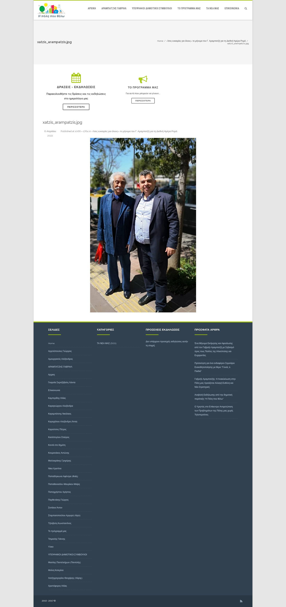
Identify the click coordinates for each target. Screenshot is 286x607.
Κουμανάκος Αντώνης (58, 452)
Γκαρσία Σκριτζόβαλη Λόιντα (61, 382)
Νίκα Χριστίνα (54, 468)
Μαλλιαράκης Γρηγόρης (59, 460)
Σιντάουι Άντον (55, 507)
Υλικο (50, 546)
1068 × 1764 (81, 131)
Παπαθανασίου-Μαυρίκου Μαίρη (64, 484)
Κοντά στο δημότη (56, 445)
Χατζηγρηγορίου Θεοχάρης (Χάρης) (65, 578)
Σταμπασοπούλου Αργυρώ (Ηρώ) (64, 515)
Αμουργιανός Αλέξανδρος (60, 359)
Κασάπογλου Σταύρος (58, 437)
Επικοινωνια (232, 8)
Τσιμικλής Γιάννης (56, 538)
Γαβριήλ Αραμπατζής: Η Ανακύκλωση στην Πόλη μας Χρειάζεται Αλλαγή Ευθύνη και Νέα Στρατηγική (215, 383)
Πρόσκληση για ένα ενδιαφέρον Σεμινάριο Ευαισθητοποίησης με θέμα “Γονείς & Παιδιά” (215, 367)
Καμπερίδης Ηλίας (57, 398)
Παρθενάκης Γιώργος (58, 499)
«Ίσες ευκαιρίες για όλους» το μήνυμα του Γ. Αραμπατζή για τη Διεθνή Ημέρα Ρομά (134, 131)
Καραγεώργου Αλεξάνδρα (60, 405)
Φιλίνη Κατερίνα (55, 570)
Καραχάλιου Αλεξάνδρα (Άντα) (62, 421)
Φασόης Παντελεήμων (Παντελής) (64, 562)
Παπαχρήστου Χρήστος (59, 492)
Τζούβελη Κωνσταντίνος (59, 523)
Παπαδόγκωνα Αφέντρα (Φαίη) (63, 476)
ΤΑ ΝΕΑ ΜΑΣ (212, 8)
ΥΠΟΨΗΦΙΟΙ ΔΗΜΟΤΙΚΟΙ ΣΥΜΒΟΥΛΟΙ (152, 8)
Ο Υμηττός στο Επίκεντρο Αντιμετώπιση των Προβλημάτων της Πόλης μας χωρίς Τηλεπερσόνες (214, 410)
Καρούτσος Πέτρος (57, 429)
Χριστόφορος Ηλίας (57, 585)
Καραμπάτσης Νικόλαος (59, 413)
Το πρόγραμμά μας (189, 8)
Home (51, 343)
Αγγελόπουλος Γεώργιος (60, 351)
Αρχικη (92, 8)
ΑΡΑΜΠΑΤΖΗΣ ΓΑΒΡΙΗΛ (113, 8)
